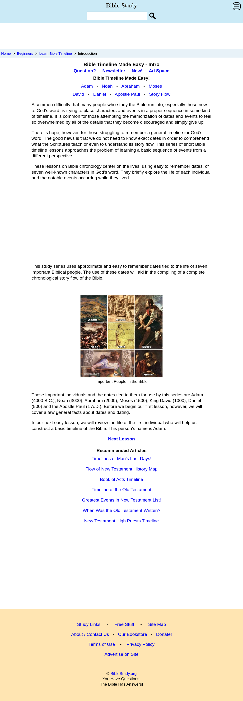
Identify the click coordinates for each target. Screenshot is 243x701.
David (78, 94)
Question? (85, 70)
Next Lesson (121, 438)
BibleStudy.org (124, 673)
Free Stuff (124, 624)
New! (137, 70)
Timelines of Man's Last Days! (121, 458)
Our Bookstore (132, 634)
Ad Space (159, 70)
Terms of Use (102, 644)
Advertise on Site (121, 654)
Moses (155, 86)
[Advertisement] (121, 35)
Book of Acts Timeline (121, 479)
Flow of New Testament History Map (121, 468)
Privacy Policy (140, 644)
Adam (87, 86)
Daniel (99, 94)
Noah (107, 86)
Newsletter (114, 70)
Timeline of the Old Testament (121, 489)
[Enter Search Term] (117, 16)
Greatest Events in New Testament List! (121, 499)
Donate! (164, 634)
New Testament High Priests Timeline (121, 520)
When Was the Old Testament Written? (121, 510)
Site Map (157, 624)
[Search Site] (152, 15)
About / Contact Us (90, 634)
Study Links (88, 624)
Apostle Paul (127, 94)
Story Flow (159, 94)
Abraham (130, 86)
